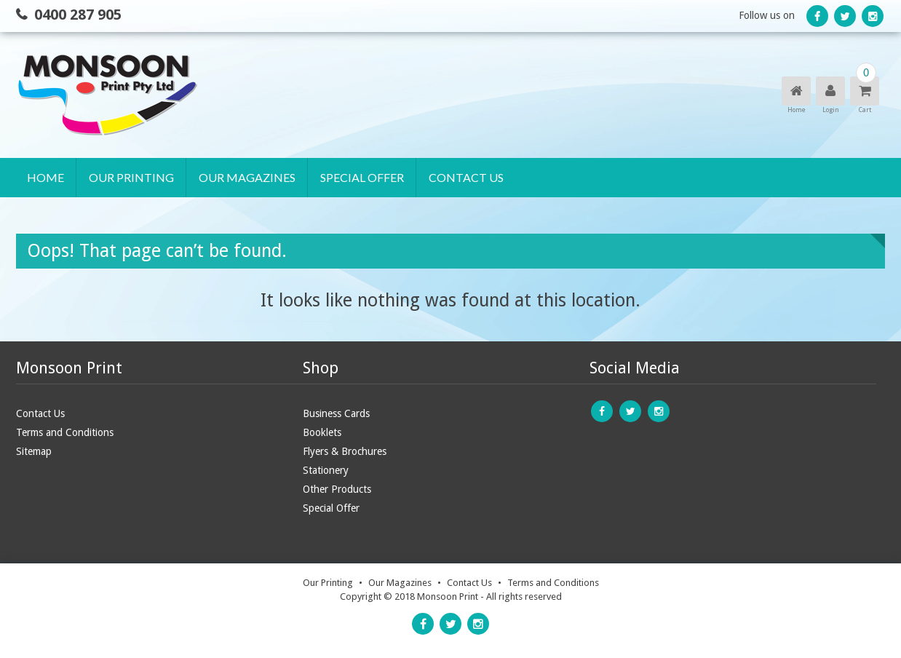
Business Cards (336, 413)
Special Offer (362, 177)
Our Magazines (247, 177)
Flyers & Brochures (344, 451)
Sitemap (34, 451)
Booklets (322, 432)
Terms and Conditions (65, 432)
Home (45, 177)
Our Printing (131, 177)
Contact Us (466, 177)
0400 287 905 (78, 14)
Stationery (326, 470)
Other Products (337, 489)
